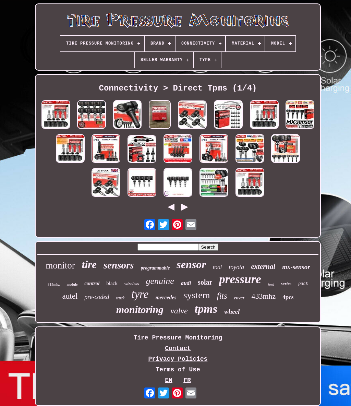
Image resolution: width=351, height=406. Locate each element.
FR (187, 380)
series (286, 283)
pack (303, 284)
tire (89, 265)
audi (186, 283)
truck (120, 298)
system (196, 295)
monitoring (140, 309)
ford (271, 284)
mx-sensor (296, 267)
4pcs (287, 297)
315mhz (54, 284)
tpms (206, 308)
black (111, 283)
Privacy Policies (178, 359)
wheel (232, 311)
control (91, 283)
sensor (191, 264)
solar (205, 282)
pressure (240, 279)
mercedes (165, 297)
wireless (131, 283)
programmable (155, 268)
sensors (119, 265)
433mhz (263, 296)
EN (168, 380)
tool (217, 267)
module (71, 284)
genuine (160, 281)
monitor (60, 265)
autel (70, 296)
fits (222, 295)
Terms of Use (178, 369)
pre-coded (96, 297)
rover (239, 297)
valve (179, 310)
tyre (139, 294)
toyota (236, 267)
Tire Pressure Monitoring (177, 337)
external (263, 266)
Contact (178, 348)
